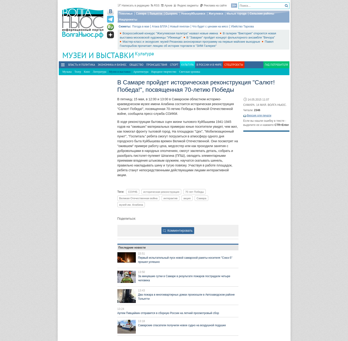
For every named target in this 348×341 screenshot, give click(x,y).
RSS (155, 5)
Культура (144, 53)
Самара (141, 13)
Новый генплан (180, 26)
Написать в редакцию (133, 5)
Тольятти (155, 13)
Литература (99, 71)
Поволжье (126, 13)
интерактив (171, 198)
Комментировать (178, 230)
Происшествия (156, 64)
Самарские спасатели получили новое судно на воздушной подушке (182, 325)
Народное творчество (163, 71)
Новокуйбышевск (193, 13)
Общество (136, 64)
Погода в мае (140, 26)
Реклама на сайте (213, 5)
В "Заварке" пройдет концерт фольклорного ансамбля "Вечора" (231, 37)
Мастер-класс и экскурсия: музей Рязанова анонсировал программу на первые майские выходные (192, 41)
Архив (166, 5)
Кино (87, 71)
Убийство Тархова (242, 26)
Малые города (236, 13)
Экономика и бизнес (112, 64)
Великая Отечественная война (138, 198)
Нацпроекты (128, 19)
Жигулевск (215, 13)
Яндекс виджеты (186, 5)
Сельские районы (262, 13)
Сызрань (172, 13)
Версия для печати (259, 115)
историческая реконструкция (161, 191)
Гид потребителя (276, 64)
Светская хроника (189, 71)
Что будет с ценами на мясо (210, 26)
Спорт (174, 64)
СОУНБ (132, 191)
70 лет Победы (194, 191)
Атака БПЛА (159, 26)
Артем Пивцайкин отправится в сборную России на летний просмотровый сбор (168, 313)
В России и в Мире (209, 64)
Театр (77, 71)
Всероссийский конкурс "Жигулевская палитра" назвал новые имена (171, 33)
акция (186, 198)
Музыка (67, 71)
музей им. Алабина (131, 204)
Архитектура (141, 71)
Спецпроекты (233, 64)
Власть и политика (81, 64)
